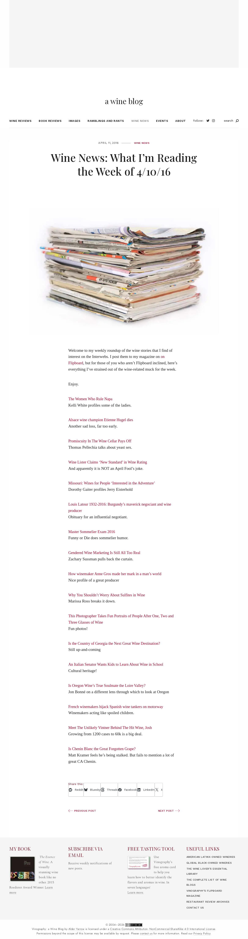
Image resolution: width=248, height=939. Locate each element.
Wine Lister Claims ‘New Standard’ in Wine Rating (109, 470)
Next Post (168, 818)
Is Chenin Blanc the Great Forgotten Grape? (103, 757)
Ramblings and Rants (106, 128)
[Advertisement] (124, 29)
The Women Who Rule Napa (91, 406)
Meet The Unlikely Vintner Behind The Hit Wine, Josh (112, 735)
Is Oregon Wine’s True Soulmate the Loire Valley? (108, 693)
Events (162, 128)
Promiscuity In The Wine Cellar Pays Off (101, 449)
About (180, 128)
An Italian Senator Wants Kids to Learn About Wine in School (118, 672)
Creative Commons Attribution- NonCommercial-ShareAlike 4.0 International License (162, 929)
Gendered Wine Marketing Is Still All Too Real (106, 560)
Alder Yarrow (76, 929)
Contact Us (196, 907)
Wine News (140, 128)
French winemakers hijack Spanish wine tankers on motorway (118, 714)
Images (74, 128)
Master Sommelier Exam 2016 (93, 539)
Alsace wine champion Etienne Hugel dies (102, 428)
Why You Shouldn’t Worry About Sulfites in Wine (108, 603)
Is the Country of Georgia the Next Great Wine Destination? (116, 651)
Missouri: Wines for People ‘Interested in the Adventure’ (114, 491)
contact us (146, 933)
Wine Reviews (20, 128)
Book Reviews (50, 128)
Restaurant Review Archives (210, 901)
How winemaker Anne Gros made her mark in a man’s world (117, 582)
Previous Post (83, 818)
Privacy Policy (201, 933)
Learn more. (135, 882)
